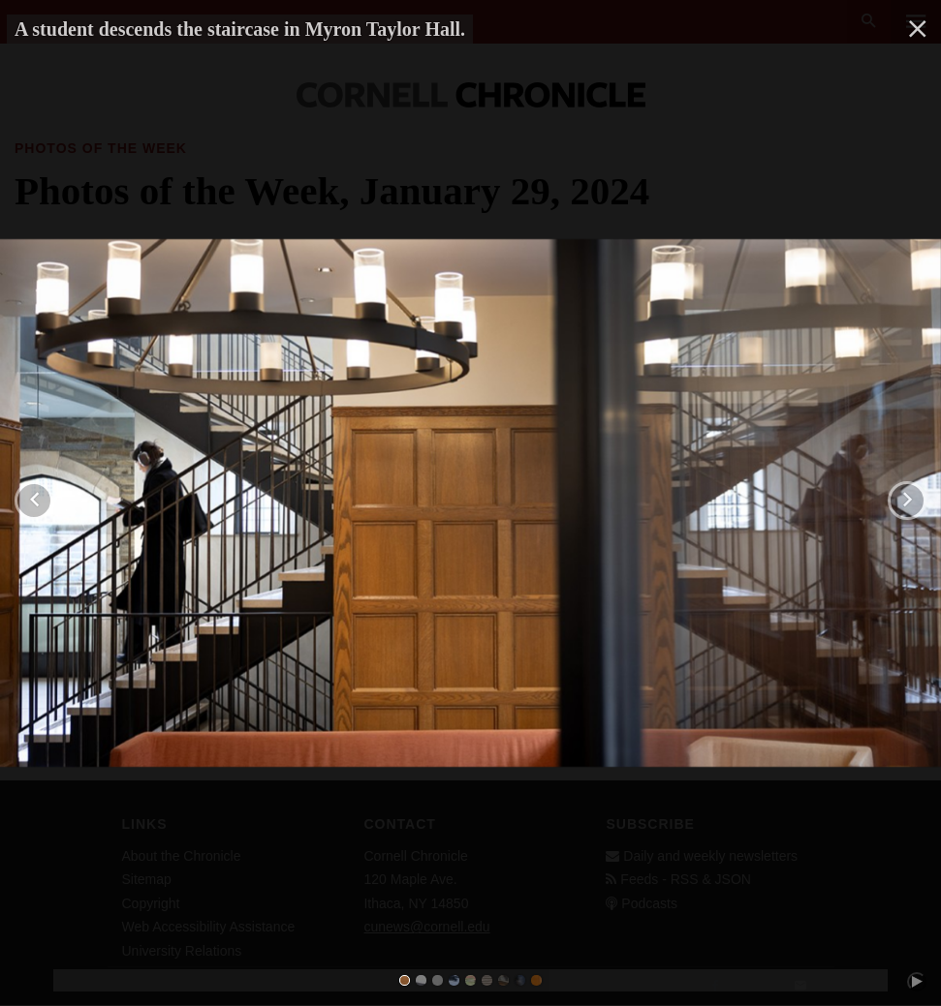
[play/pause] (916, 981)
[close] (917, 29)
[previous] (34, 500)
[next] (907, 500)
